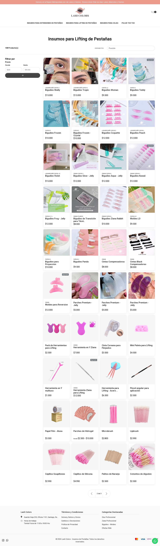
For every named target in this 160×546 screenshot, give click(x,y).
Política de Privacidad (69, 524)
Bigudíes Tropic (81, 90)
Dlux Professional (108, 517)
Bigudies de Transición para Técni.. (84, 219)
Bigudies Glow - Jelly (83, 176)
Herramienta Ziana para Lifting (82, 391)
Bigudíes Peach (137, 133)
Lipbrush (134, 431)
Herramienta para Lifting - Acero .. (110, 389)
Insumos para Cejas (109, 23)
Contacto (64, 528)
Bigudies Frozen (53, 133)
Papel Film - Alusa (53, 431)
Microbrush (107, 431)
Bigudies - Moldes (109, 524)
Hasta (25, 65)
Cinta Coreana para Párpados (111, 346)
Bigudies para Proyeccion (52, 263)
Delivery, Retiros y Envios (70, 517)
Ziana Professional (109, 521)
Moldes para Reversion (56, 304)
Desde (7, 65)
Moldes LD (135, 218)
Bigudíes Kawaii (137, 176)
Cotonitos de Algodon (141, 474)
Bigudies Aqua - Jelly (112, 176)
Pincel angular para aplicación (139, 389)
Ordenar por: (99, 48)
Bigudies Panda (81, 261)
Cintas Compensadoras (113, 261)
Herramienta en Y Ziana (84, 347)
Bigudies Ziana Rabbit (112, 218)
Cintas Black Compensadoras (138, 263)
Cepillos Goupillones (55, 474)
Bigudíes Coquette (111, 133)
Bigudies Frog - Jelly (55, 218)
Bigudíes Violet (52, 176)
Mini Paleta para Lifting (141, 345)
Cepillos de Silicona (82, 474)
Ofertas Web (106, 528)
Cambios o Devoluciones (70, 521)
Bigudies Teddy (137, 90)
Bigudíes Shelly (52, 90)
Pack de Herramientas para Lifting (56, 346)
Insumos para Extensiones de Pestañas (45, 23)
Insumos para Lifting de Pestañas (81, 23)
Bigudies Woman (110, 90)
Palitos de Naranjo (111, 474)
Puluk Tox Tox (128, 23)
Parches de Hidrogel (83, 431)
